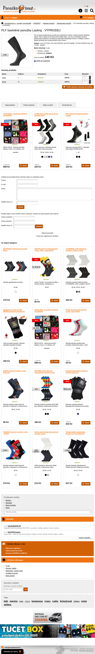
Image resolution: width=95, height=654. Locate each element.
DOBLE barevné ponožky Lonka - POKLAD (15, 371)
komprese (37, 601)
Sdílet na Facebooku (43, 61)
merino (14, 601)
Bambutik (9, 503)
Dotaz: (3, 189)
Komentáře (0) (67, 105)
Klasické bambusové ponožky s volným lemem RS (77, 371)
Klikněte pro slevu (12, 652)
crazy (48, 601)
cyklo (55, 601)
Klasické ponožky (48, 23)
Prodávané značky (11, 497)
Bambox (8, 500)
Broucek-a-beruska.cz (86, 651)
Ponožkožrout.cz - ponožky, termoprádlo (18, 23)
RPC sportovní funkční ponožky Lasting (77, 114)
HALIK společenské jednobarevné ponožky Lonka (46, 433)
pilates (77, 601)
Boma (8, 508)
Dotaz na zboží (48, 105)
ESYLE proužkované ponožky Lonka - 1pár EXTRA (76, 310)
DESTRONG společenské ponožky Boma (15, 249)
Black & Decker (11, 505)
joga (21, 601)
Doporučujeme (10, 105)
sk (87, 6)
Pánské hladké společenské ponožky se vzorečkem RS (75, 433)
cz (85, 6)
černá (4, 78)
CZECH (27, 601)
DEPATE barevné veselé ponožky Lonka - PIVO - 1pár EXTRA (46, 249)
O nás (8, 566)
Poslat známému (29, 105)
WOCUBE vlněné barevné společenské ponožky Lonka (44, 371)
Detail (23, 166)
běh (6, 601)
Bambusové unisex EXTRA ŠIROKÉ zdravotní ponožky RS (14, 310)
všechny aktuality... (85, 538)
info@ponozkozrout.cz (12, 647)
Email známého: (6, 221)
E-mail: (3, 184)
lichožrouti (66, 601)
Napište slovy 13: (6, 202)
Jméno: (3, 180)
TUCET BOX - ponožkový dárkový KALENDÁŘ (15, 114)
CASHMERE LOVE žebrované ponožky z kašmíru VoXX (76, 249)
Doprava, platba (11, 568)
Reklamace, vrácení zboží (14, 571)
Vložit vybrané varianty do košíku (79, 87)
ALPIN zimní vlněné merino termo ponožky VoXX (46, 114)
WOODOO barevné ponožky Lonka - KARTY (15, 433)
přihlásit (14, 18)
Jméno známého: (7, 217)
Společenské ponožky (64, 23)
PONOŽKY (37, 23)
